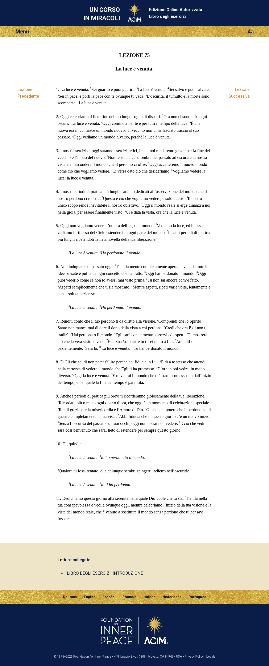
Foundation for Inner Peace (92, 656)
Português (197, 597)
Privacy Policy (194, 656)
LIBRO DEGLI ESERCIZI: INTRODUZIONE (105, 573)
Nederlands (172, 597)
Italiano (150, 597)
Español (109, 597)
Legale (210, 656)
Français (129, 597)
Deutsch (70, 597)
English (89, 597)
